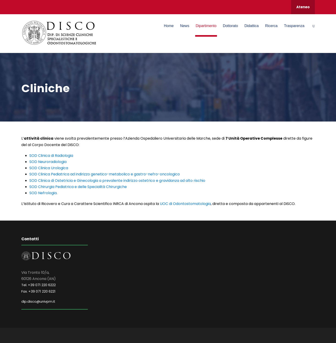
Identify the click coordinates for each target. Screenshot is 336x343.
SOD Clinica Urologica (48, 168)
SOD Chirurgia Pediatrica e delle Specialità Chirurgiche (78, 186)
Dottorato (230, 26)
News (184, 26)
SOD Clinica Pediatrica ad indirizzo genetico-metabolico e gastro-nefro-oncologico (104, 174)
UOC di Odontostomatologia (185, 203)
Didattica (251, 26)
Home (169, 26)
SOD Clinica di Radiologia (51, 155)
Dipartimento (206, 26)
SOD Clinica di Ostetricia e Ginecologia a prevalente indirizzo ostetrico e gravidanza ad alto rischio (117, 180)
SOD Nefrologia (43, 193)
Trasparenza (294, 26)
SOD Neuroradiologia (48, 161)
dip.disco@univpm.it (38, 301)
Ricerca (271, 26)
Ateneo (303, 7)
